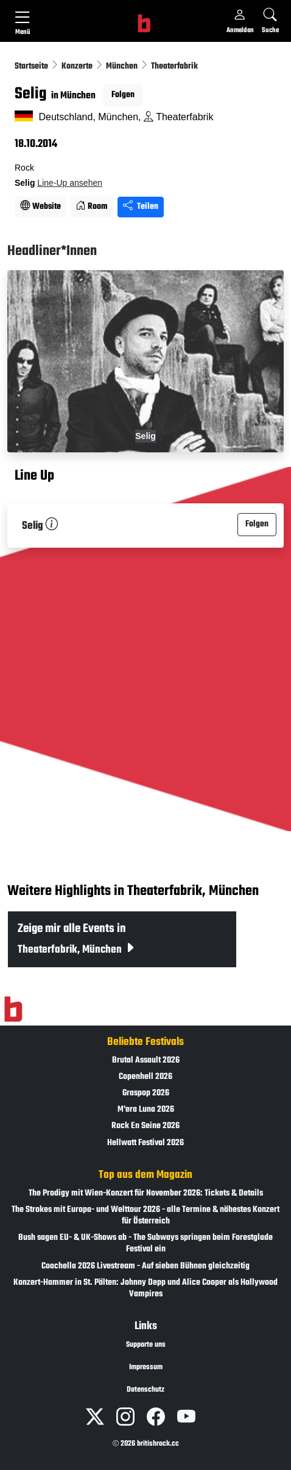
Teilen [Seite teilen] (140, 207)
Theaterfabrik (174, 66)
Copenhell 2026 (145, 1077)
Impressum (146, 1367)
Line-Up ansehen (69, 183)
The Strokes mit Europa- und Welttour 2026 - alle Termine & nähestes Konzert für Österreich (145, 1215)
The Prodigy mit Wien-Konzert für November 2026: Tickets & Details (146, 1193)
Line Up (34, 476)
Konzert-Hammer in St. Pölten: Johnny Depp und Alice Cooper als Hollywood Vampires (145, 1288)
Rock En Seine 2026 (145, 1126)
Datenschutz (145, 1390)
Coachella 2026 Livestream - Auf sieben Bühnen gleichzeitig (145, 1266)
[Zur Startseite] (13, 1009)
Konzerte (77, 66)
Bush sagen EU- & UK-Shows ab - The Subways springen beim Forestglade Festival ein (145, 1243)
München (122, 66)
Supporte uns (146, 1345)
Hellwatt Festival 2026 (145, 1143)
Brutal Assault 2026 (146, 1060)
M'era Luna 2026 (145, 1110)
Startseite (32, 66)
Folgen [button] (123, 95)
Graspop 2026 (145, 1093)
